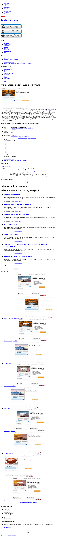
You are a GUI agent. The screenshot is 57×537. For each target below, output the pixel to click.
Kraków (5, 81)
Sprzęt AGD (6, 75)
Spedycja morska (8, 500)
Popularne (6, 4)
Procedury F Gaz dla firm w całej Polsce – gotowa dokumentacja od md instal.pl (23, 455)
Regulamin (6, 9)
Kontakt (5, 52)
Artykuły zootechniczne (9, 62)
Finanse (5, 77)
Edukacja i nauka (22, 138)
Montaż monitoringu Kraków (11, 341)
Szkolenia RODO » (11, 235)
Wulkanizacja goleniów (9, 431)
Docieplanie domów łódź (10, 386)
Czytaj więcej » (7, 527)
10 (7, 154)
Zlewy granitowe (12, 535)
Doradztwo (6, 79)
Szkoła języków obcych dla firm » (16, 215)
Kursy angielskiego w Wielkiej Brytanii (44, 111)
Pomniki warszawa (8, 454)
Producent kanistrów (8, 364)
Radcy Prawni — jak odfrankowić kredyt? (14, 319)
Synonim (6, 60)
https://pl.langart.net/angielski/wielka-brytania (22, 128)
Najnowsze (6, 3)
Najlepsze (6, 5)
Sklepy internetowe (8, 73)
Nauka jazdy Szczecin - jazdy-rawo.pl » (18, 257)
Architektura (7, 78)
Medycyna (6, 74)
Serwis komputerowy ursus (10, 296)
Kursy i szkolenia (32, 138)
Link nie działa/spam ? (9, 159)
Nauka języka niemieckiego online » (17, 205)
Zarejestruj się (7, 7)
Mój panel (6, 8)
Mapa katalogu (7, 13)
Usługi (5, 70)
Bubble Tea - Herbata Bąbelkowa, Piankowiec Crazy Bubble (18, 63)
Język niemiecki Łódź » (12, 195)
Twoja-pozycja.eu (9, 20)
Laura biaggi (7, 409)
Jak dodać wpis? (7, 11)
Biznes (5, 71)
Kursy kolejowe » (10, 225)
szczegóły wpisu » (18, 201)
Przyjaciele (6, 12)
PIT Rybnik (6, 58)
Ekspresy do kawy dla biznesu (11, 59)
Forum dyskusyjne (8, 69)
